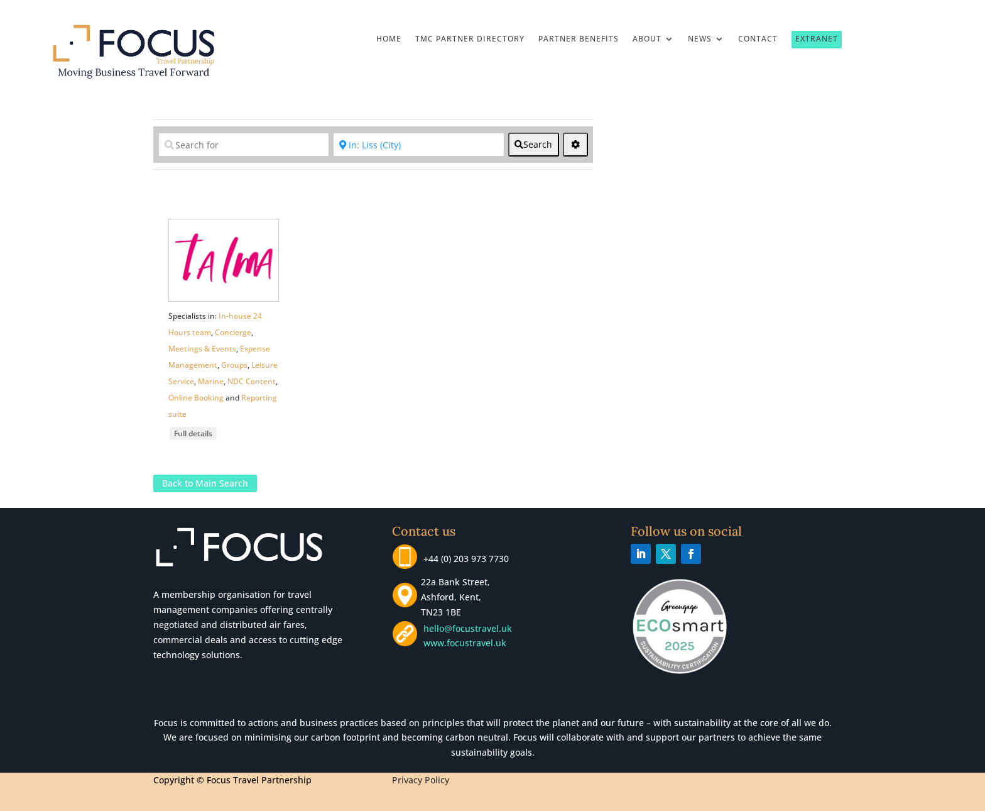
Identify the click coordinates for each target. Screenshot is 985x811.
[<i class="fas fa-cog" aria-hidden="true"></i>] (575, 145)
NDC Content (251, 381)
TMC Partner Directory (470, 39)
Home (388, 39)
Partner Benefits (578, 39)
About (647, 39)
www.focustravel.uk (462, 643)
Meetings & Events (202, 348)
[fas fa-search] (533, 145)
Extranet (816, 38)
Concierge (233, 332)
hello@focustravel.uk (470, 628)
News (700, 39)
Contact (758, 39)
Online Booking (196, 397)
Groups (234, 365)
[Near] (418, 145)
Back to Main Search (205, 483)
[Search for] (243, 145)
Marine (211, 381)
